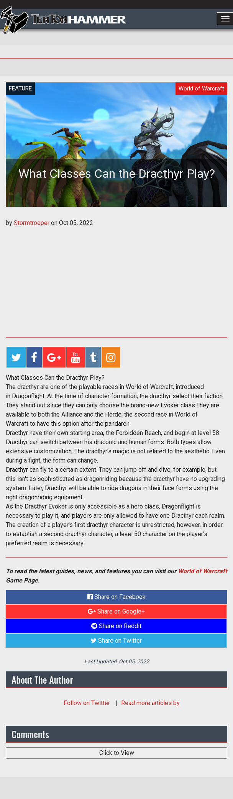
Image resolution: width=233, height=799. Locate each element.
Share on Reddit (116, 626)
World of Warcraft (202, 571)
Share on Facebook (116, 596)
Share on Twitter (116, 640)
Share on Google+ (116, 611)
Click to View (116, 752)
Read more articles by (150, 703)
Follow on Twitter (88, 703)
